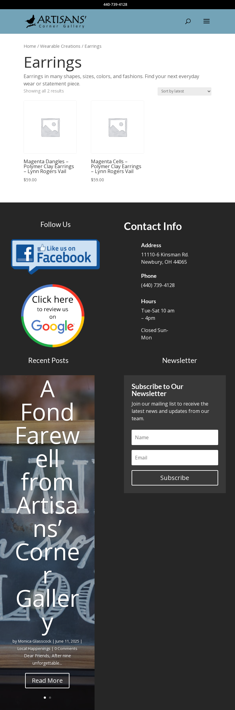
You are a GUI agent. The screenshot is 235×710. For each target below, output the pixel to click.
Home (30, 46)
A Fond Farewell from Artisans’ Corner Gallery (47, 504)
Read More (47, 680)
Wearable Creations (60, 46)
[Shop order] (184, 91)
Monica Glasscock (34, 641)
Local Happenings (33, 648)
